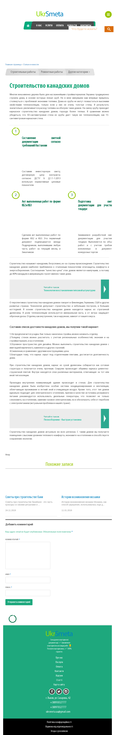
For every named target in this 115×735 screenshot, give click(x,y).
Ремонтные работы (52, 72)
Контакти (59, 671)
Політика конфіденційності (59, 722)
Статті (59, 680)
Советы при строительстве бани (24, 497)
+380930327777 (40, 35)
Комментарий (12, 539)
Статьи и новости (31, 65)
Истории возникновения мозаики (81, 497)
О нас (39, 25)
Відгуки (59, 675)
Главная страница (13, 65)
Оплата (60, 25)
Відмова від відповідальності (59, 726)
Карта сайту (59, 684)
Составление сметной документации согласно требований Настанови (41, 141)
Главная (29, 25)
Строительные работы (23, 72)
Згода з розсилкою (59, 731)
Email (8, 587)
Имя (8, 574)
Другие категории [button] (79, 72)
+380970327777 (74, 35)
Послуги (59, 662)
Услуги (48, 25)
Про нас (59, 657)
